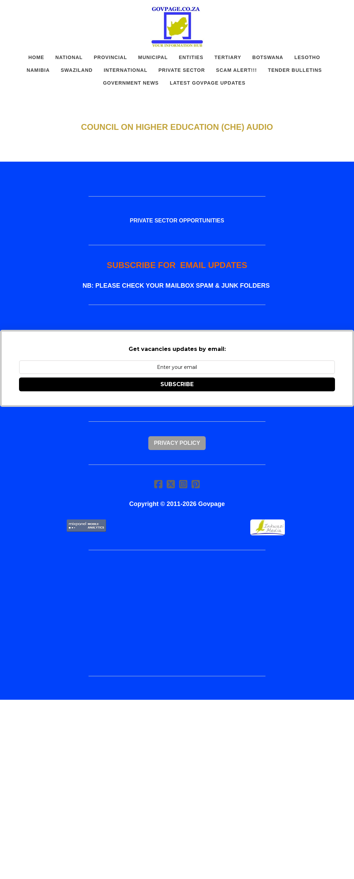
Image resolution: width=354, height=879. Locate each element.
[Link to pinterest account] (196, 484)
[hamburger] (22, 11)
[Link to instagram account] (183, 484)
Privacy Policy (177, 443)
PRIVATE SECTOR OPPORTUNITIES (177, 220)
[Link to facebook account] (158, 484)
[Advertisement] (177, 613)
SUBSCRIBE (177, 384)
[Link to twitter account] (171, 484)
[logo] (177, 27)
